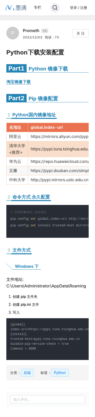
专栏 (37, 7)
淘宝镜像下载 (18, 81)
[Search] (55, 7)
